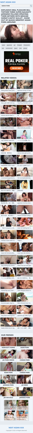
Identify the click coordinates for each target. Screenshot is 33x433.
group (25, 48)
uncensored (9, 48)
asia (20, 48)
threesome (27, 45)
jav (14, 45)
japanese (9, 45)
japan (15, 48)
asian (3, 45)
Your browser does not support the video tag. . (16, 34)
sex (3, 48)
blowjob (19, 45)
